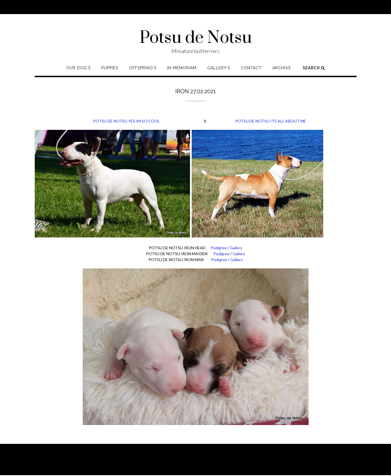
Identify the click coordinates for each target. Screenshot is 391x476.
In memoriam (181, 68)
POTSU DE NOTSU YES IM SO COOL (97, 121)
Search (314, 68)
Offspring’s (142, 68)
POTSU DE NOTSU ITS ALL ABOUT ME (270, 121)
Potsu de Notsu (195, 38)
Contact (251, 68)
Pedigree (219, 247)
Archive (281, 68)
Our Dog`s (78, 68)
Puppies (109, 68)
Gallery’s (218, 68)
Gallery (236, 247)
